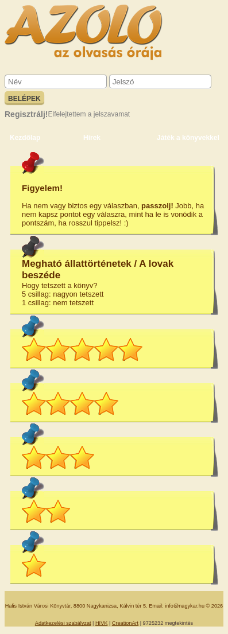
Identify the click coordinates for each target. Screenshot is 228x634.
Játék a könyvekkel (188, 138)
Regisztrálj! (26, 114)
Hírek (92, 138)
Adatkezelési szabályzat (63, 623)
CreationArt (125, 623)
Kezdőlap (25, 138)
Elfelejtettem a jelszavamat (89, 114)
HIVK (101, 623)
